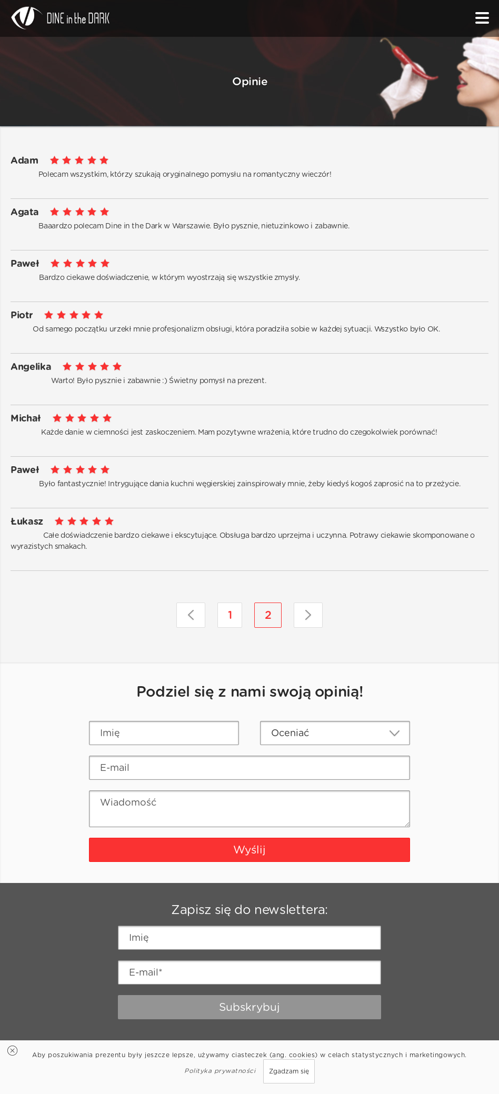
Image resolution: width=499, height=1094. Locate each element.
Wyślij (249, 849)
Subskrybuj (249, 1006)
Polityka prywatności (219, 1071)
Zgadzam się (289, 1071)
